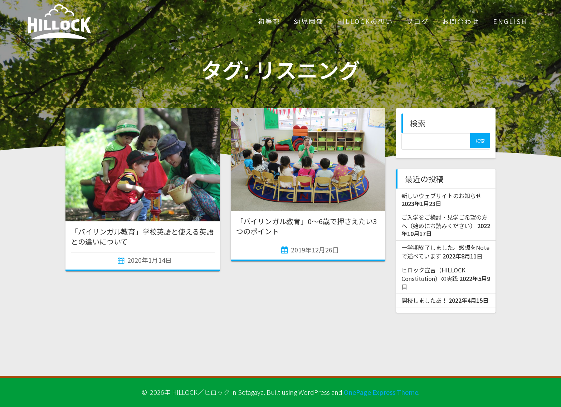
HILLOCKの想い (365, 21)
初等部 (269, 21)
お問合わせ (461, 21)
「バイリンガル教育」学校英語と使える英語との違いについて (142, 236)
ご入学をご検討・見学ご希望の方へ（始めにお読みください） (444, 221)
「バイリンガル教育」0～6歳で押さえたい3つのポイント (306, 226)
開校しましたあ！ (424, 300)
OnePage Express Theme (381, 392)
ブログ (417, 21)
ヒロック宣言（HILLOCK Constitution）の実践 (433, 274)
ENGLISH (510, 21)
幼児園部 (309, 21)
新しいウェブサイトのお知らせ (441, 195)
